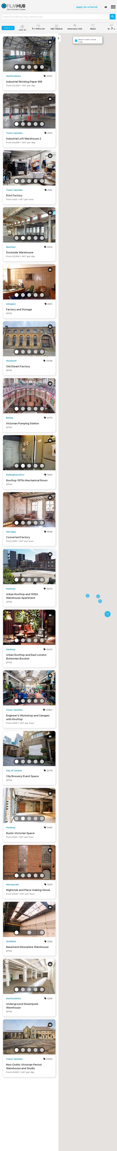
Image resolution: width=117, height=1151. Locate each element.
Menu (113, 5)
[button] (100, 601)
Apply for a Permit (87, 7)
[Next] (111, 28)
